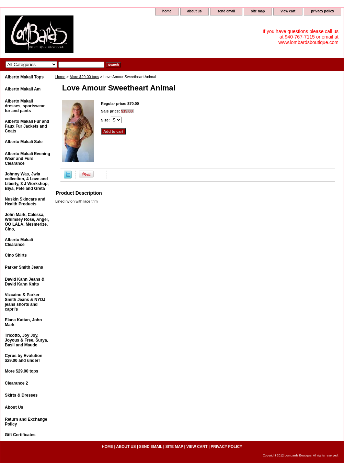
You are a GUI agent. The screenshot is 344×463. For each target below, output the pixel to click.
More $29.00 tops (84, 77)
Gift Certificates (20, 434)
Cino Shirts (16, 255)
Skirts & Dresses (21, 395)
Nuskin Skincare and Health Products (25, 201)
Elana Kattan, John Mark (23, 322)
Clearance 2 (16, 383)
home (167, 11)
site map (258, 11)
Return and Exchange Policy (26, 422)
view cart (287, 11)
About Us (14, 407)
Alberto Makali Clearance (19, 242)
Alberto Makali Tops (24, 77)
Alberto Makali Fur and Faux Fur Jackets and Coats (27, 126)
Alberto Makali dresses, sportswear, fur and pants (25, 106)
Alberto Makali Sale (24, 141)
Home (60, 77)
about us (194, 11)
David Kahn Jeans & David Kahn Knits (24, 282)
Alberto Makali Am (23, 89)
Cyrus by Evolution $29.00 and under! (23, 358)
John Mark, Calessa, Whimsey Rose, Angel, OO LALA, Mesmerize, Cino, (27, 222)
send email (226, 11)
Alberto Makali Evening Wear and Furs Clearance (27, 158)
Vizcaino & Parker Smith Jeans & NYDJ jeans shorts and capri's (25, 302)
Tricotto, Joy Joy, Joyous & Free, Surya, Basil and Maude (26, 340)
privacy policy (322, 11)
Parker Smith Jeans (24, 267)
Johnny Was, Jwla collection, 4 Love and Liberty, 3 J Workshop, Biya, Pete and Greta (27, 181)
